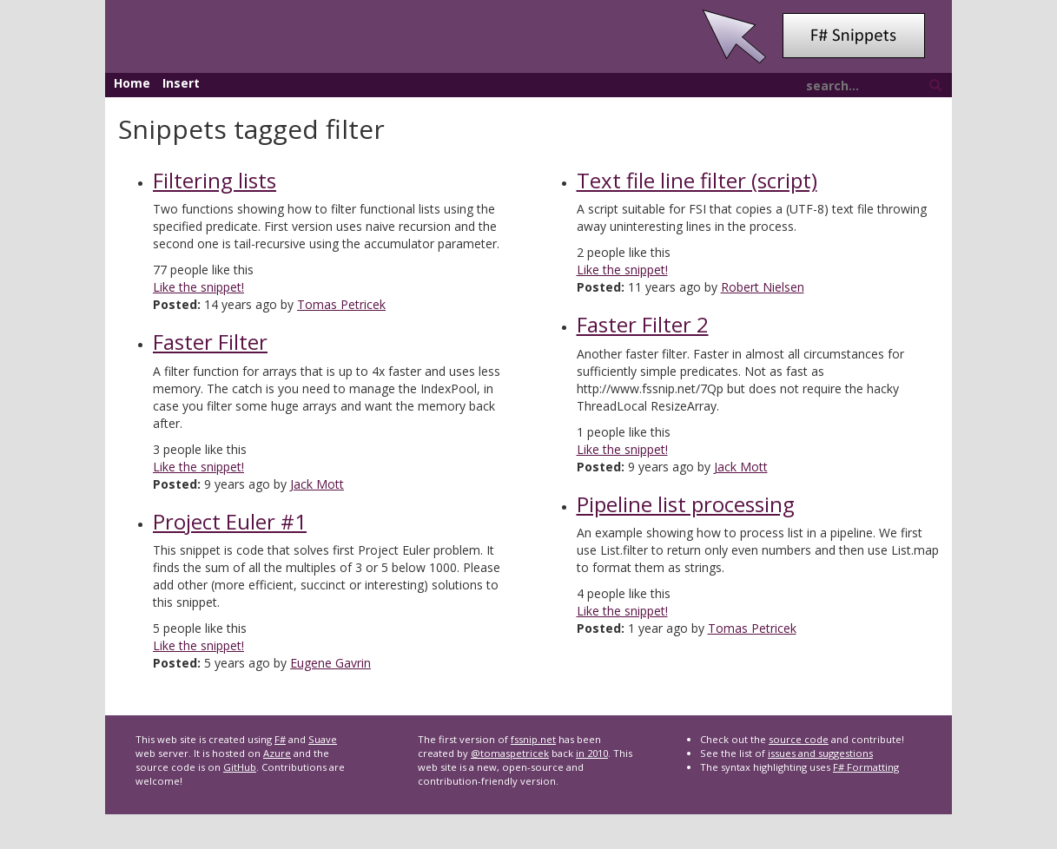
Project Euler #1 (230, 521)
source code (799, 739)
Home (132, 83)
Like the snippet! (198, 287)
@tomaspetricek (510, 753)
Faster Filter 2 (643, 324)
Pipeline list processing (686, 504)
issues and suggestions (820, 753)
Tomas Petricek (341, 304)
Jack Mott (317, 484)
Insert (181, 83)
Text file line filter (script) (697, 180)
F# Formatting (866, 766)
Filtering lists (214, 180)
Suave (322, 739)
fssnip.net (533, 739)
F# (280, 739)
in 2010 (592, 753)
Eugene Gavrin (330, 663)
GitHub (239, 766)
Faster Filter (210, 341)
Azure (277, 753)
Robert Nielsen (762, 287)
